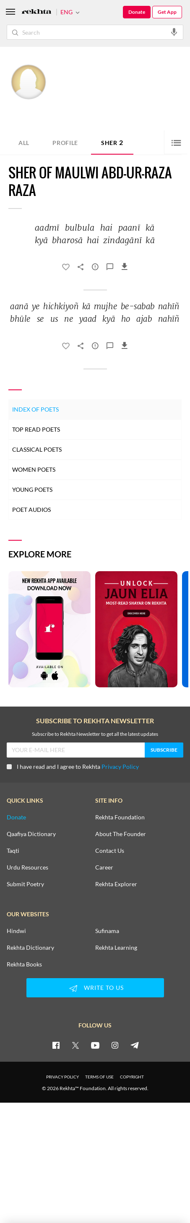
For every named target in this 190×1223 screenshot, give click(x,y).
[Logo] (36, 12)
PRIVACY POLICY (62, 1076)
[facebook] (55, 1045)
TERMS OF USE (99, 1076)
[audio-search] (174, 31)
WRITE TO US (95, 988)
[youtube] (95, 1045)
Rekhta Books (24, 964)
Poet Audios (31, 509)
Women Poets (33, 469)
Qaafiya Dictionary (31, 834)
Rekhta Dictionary (30, 948)
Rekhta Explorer (116, 884)
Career (104, 867)
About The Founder (120, 834)
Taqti (13, 851)
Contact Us (109, 851)
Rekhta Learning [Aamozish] (116, 948)
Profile (65, 142)
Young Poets (32, 489)
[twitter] (75, 1045)
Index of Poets (35, 409)
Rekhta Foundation (120, 817)
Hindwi (16, 931)
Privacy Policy (120, 766)
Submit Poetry (25, 884)
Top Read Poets (36, 429)
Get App (167, 12)
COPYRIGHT (132, 1076)
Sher (112, 142)
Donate (136, 12)
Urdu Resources (27, 867)
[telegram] (134, 1045)
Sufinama (107, 931)
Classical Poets (37, 449)
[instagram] (115, 1045)
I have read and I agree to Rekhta (73, 766)
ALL (23, 142)
